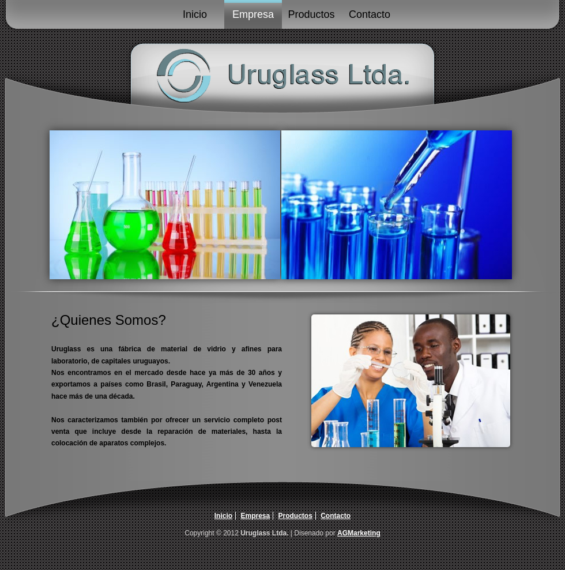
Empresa (253, 14)
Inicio (195, 14)
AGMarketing (359, 533)
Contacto (369, 14)
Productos (311, 14)
